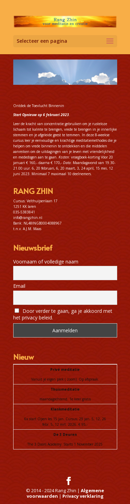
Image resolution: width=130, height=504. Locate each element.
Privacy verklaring (83, 496)
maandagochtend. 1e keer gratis (65, 399)
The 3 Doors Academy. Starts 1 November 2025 (65, 444)
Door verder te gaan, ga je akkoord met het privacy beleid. (63, 314)
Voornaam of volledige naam (45, 261)
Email (19, 286)
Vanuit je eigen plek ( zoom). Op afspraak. (65, 379)
